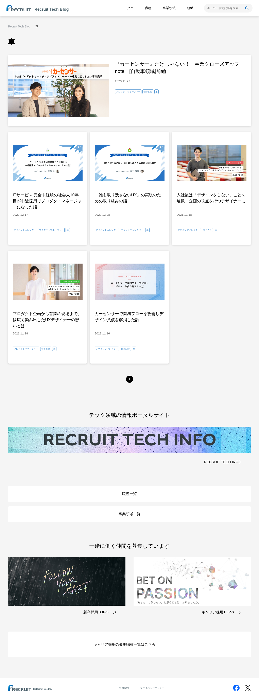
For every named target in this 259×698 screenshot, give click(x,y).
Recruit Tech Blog (19, 26)
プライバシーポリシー (152, 687)
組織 (190, 8)
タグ (130, 8)
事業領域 (169, 8)
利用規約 (124, 687)
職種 (148, 8)
